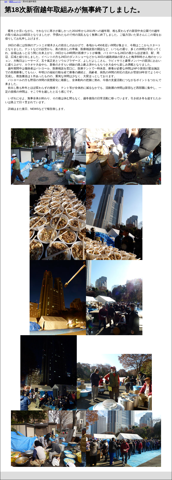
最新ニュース (15, 1)
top (6, 1)
